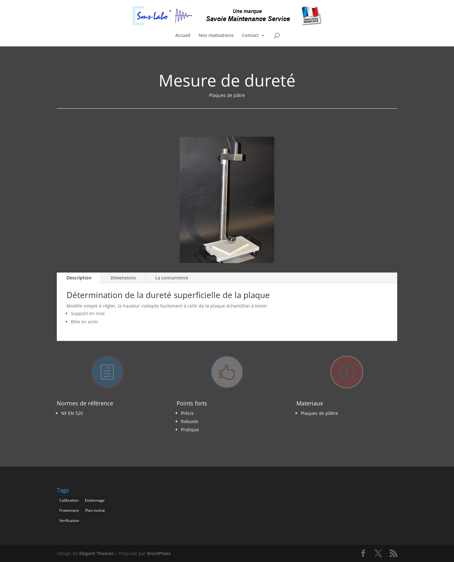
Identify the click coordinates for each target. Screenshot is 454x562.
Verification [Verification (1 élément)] (69, 520)
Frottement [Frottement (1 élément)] (69, 510)
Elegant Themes (96, 553)
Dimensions (123, 278)
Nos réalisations (216, 35)
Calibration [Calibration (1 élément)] (69, 500)
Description (79, 278)
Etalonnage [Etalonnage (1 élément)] (95, 500)
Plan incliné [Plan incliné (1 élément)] (95, 510)
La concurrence (171, 278)
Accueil (182, 35)
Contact (250, 35)
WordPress (159, 553)
